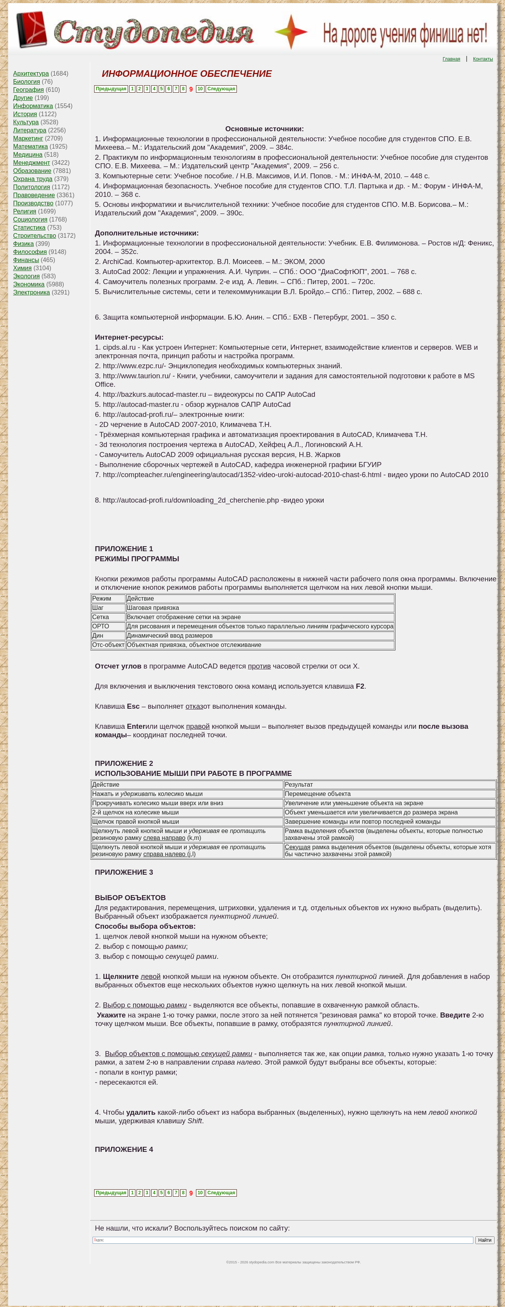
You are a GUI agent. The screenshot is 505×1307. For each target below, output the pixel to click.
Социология (30, 219)
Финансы (26, 260)
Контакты (483, 59)
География (28, 89)
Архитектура (31, 73)
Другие (23, 98)
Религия (24, 211)
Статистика (29, 227)
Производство (33, 203)
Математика (30, 146)
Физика (23, 243)
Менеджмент (31, 162)
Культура (26, 122)
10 (200, 88)
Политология (31, 187)
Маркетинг (28, 138)
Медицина (27, 154)
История (25, 114)
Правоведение (34, 195)
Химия (22, 268)
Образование (32, 171)
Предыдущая (111, 88)
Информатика (33, 106)
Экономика (29, 284)
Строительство (34, 235)
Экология (26, 276)
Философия (30, 252)
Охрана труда (32, 179)
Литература (29, 130)
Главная (451, 59)
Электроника (31, 292)
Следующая (221, 88)
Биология (26, 81)
